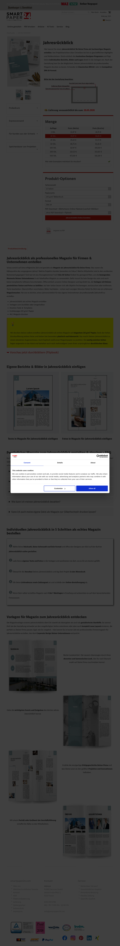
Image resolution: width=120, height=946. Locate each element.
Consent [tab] (27, 462)
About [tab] (93, 462)
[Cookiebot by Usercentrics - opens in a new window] (98, 456)
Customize (59, 488)
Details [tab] (60, 462)
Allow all (92, 488)
